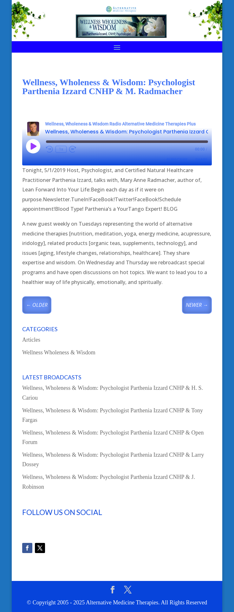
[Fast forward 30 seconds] (72, 149)
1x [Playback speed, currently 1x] (61, 149)
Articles (31, 340)
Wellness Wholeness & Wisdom (58, 352)
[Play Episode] (33, 146)
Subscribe (177, 159)
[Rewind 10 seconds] (49, 149)
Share (201, 159)
